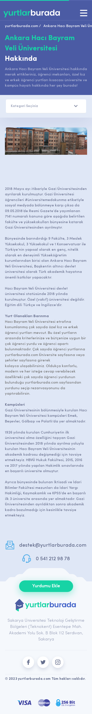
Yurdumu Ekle (46, 586)
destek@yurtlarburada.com (52, 545)
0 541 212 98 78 (53, 558)
